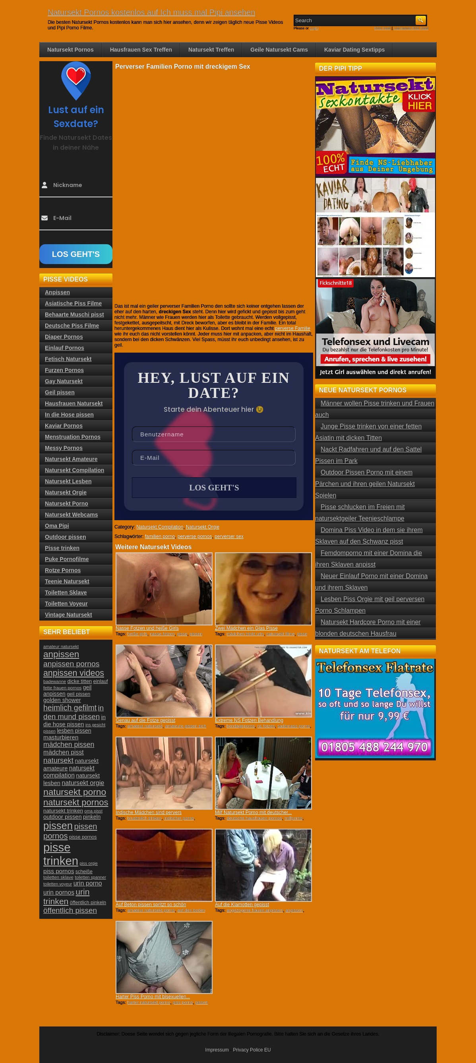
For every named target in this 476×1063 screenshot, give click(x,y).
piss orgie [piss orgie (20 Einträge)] (88, 863)
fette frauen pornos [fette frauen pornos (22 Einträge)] (62, 687)
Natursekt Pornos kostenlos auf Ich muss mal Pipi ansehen (151, 12)
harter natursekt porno (148, 1002)
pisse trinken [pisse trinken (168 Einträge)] (60, 854)
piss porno (183, 1002)
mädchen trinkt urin (245, 633)
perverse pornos (195, 536)
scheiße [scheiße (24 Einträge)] (84, 871)
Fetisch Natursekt (68, 359)
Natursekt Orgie (202, 527)
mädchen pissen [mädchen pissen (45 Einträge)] (68, 745)
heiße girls (137, 633)
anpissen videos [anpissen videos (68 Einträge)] (73, 673)
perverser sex (229, 536)
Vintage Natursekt (68, 615)
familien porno (160, 536)
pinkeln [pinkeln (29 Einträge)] (92, 817)
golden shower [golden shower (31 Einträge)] (62, 700)
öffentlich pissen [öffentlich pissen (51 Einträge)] (70, 910)
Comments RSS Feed (410, 28)
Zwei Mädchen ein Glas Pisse (246, 628)
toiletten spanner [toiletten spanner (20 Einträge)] (90, 877)
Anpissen (57, 292)
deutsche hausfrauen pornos (254, 818)
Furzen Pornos (64, 370)
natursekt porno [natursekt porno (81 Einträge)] (74, 792)
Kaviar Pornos (64, 425)
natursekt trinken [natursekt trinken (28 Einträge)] (63, 811)
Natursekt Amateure (71, 459)
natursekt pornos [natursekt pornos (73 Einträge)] (75, 802)
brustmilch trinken (144, 818)
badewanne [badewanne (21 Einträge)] (54, 681)
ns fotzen (266, 725)
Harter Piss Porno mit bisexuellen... (153, 996)
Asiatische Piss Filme (73, 303)
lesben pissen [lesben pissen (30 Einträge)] (74, 730)
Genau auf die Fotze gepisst (145, 720)
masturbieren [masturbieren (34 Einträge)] (60, 737)
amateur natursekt (145, 725)
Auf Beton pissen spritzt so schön (151, 904)
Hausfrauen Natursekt (74, 403)
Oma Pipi (57, 526)
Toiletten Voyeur (66, 603)
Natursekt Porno (66, 503)
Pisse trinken (62, 548)
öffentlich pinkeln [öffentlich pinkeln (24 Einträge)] (88, 902)
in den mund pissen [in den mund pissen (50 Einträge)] (73, 712)
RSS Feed (382, 28)
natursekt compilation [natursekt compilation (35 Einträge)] (69, 772)
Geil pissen (60, 392)
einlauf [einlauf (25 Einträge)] (100, 681)
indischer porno (179, 818)
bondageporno (240, 725)
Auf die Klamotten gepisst (242, 904)
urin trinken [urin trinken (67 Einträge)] (66, 896)
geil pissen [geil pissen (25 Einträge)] (78, 694)
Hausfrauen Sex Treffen (141, 49)
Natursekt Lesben (68, 481)
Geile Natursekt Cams (279, 49)
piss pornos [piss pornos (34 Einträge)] (58, 871)
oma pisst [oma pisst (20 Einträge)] (93, 810)
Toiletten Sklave (66, 592)
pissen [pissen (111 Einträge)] (58, 825)
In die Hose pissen (69, 414)
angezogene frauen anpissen (254, 910)
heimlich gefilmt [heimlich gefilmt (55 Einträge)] (70, 707)
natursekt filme (280, 633)
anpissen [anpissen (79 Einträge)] (61, 654)
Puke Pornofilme (67, 559)
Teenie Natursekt (67, 581)
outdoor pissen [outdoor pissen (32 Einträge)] (62, 817)
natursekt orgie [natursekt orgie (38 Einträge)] (83, 782)
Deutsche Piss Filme (72, 325)
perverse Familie (292, 328)
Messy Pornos (64, 448)
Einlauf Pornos (64, 348)
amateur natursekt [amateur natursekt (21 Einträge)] (61, 646)
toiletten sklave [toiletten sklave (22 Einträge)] (58, 877)
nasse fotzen (162, 633)
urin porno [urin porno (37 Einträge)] (88, 883)
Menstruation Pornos (73, 437)
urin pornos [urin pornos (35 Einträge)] (58, 892)
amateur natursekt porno (151, 910)
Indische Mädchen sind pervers (149, 812)
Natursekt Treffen (211, 49)
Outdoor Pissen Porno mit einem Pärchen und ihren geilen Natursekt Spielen (365, 484)
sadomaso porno (293, 725)
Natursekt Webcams (71, 514)
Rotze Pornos (63, 570)
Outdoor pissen (65, 537)
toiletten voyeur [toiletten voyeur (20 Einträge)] (57, 884)
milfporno (293, 818)
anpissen (294, 910)
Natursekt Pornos (70, 49)
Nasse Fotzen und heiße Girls (147, 628)
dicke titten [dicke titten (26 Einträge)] (80, 681)
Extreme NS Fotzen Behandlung (249, 720)
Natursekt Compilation (159, 527)
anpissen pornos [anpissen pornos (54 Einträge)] (71, 664)
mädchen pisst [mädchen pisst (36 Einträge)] (63, 752)
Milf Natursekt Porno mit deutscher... (253, 812)
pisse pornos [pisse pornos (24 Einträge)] (83, 837)
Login (314, 28)
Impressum (216, 1050)
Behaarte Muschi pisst (74, 314)
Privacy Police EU (252, 1050)
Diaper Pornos (64, 337)
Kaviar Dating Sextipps (354, 49)
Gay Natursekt (64, 381)
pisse (182, 633)
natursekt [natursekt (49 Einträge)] (58, 760)
